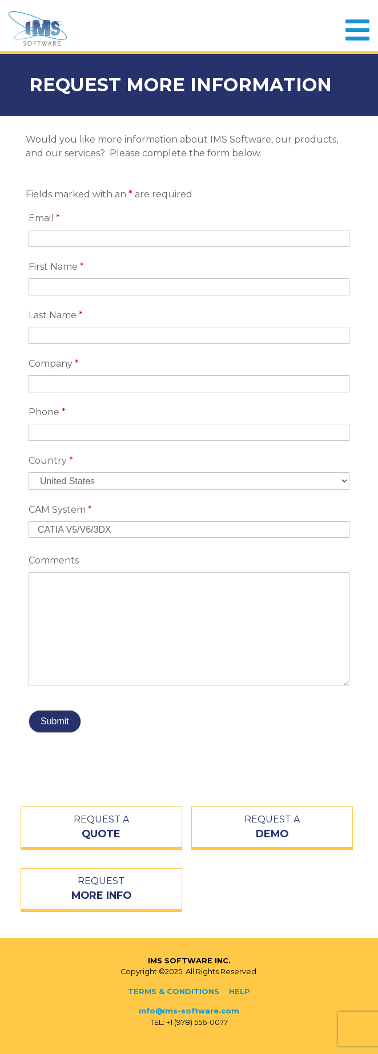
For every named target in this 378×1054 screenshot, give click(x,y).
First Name (56, 266)
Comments (54, 560)
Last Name (56, 315)
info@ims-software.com (189, 1011)
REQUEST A (101, 827)
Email (44, 218)
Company (54, 363)
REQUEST (101, 889)
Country (51, 460)
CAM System (60, 509)
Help (239, 991)
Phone (47, 412)
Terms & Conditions (173, 991)
